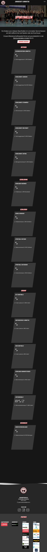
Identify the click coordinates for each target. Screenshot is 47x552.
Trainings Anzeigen (23, 42)
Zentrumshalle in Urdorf (21, 38)
